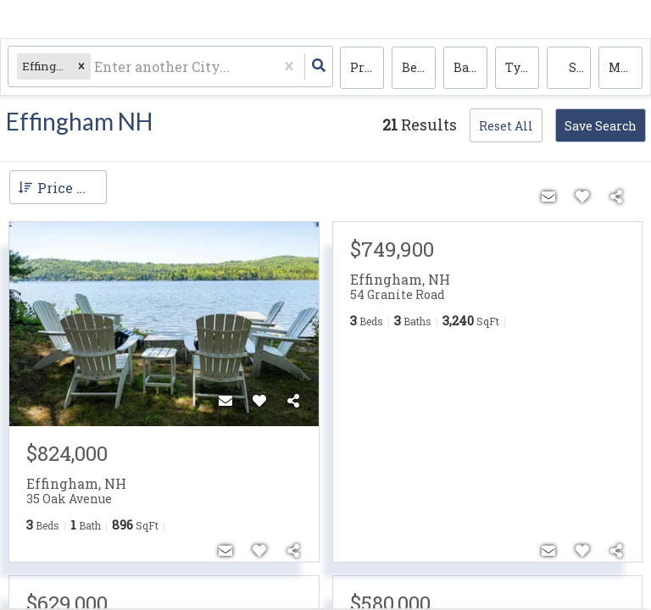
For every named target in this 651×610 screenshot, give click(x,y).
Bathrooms (470, 68)
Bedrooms (419, 68)
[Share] (293, 401)
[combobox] (96, 68)
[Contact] (225, 401)
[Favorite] (259, 401)
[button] (82, 68)
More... (626, 68)
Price (366, 68)
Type (520, 68)
